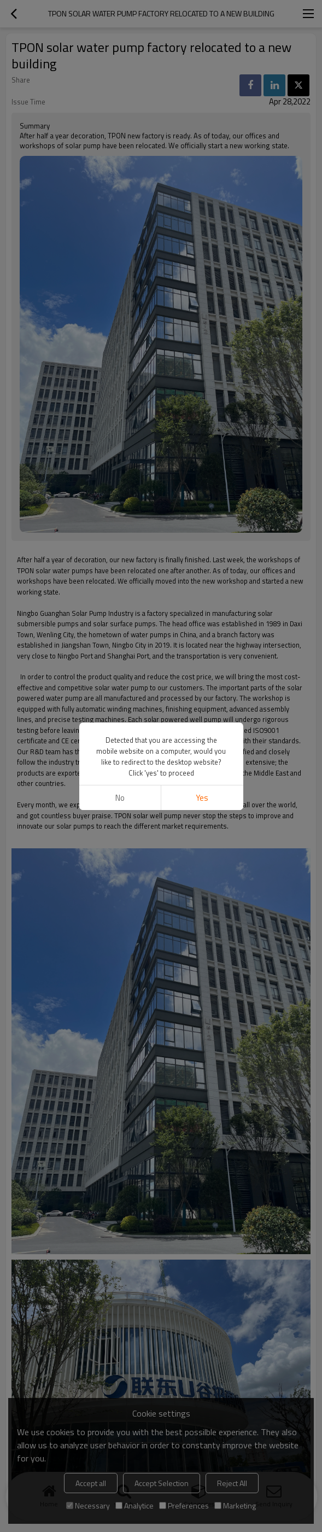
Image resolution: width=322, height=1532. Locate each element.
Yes (202, 797)
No (120, 797)
